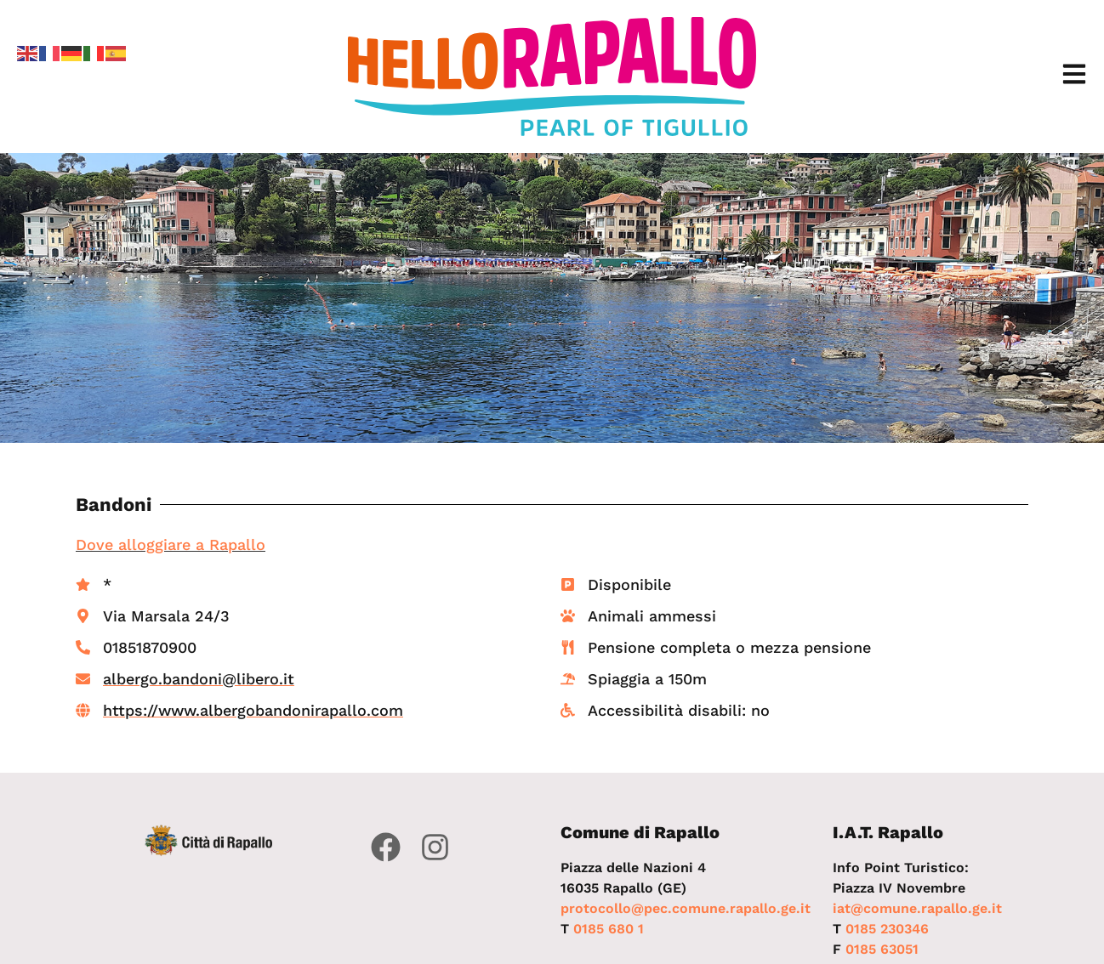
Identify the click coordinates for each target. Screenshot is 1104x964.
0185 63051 (882, 949)
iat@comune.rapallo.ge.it (917, 908)
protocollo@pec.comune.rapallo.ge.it (686, 908)
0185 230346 (887, 929)
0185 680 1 (608, 929)
